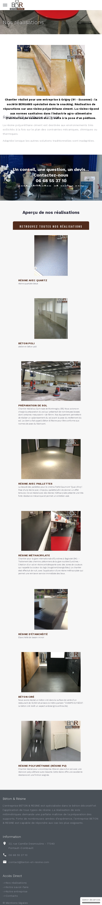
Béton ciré (26, 686)
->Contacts (10, 895)
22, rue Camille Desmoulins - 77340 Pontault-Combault (32, 845)
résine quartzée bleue (28, 274)
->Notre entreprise (15, 891)
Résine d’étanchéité (33, 624)
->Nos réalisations (15, 882)
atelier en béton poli (27, 337)
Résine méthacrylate (34, 543)
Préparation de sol (32, 393)
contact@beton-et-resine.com (29, 862)
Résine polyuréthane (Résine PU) (42, 755)
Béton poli (26, 334)
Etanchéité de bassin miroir (31, 628)
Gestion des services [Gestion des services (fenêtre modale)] (91, 901)
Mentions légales (17, 902)
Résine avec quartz (32, 271)
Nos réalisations (23, 22)
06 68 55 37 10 (18, 855)
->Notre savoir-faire (15, 887)
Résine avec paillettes (35, 472)
